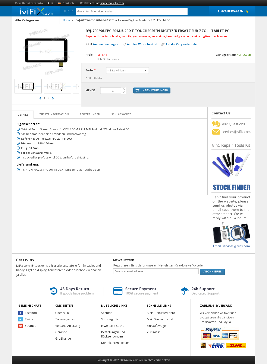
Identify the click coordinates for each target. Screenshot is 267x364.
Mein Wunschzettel (160, 319)
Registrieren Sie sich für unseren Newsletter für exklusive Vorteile (158, 265)
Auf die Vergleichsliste (181, 44)
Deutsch (66, 3)
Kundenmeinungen (104, 44)
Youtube (30, 326)
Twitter (30, 319)
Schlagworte (121, 114)
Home (66, 20)
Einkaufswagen (157, 326)
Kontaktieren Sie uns (115, 343)
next (53, 100)
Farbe (90, 70)
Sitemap (106, 313)
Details (23, 115)
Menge (90, 90)
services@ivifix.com (112, 3)
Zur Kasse (154, 332)
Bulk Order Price (107, 59)
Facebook (31, 313)
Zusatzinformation (54, 114)
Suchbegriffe (109, 319)
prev (40, 100)
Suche (68, 11)
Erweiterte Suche (112, 326)
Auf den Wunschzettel (142, 44)
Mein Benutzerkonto (29, 3)
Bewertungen (90, 114)
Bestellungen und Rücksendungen (113, 334)
